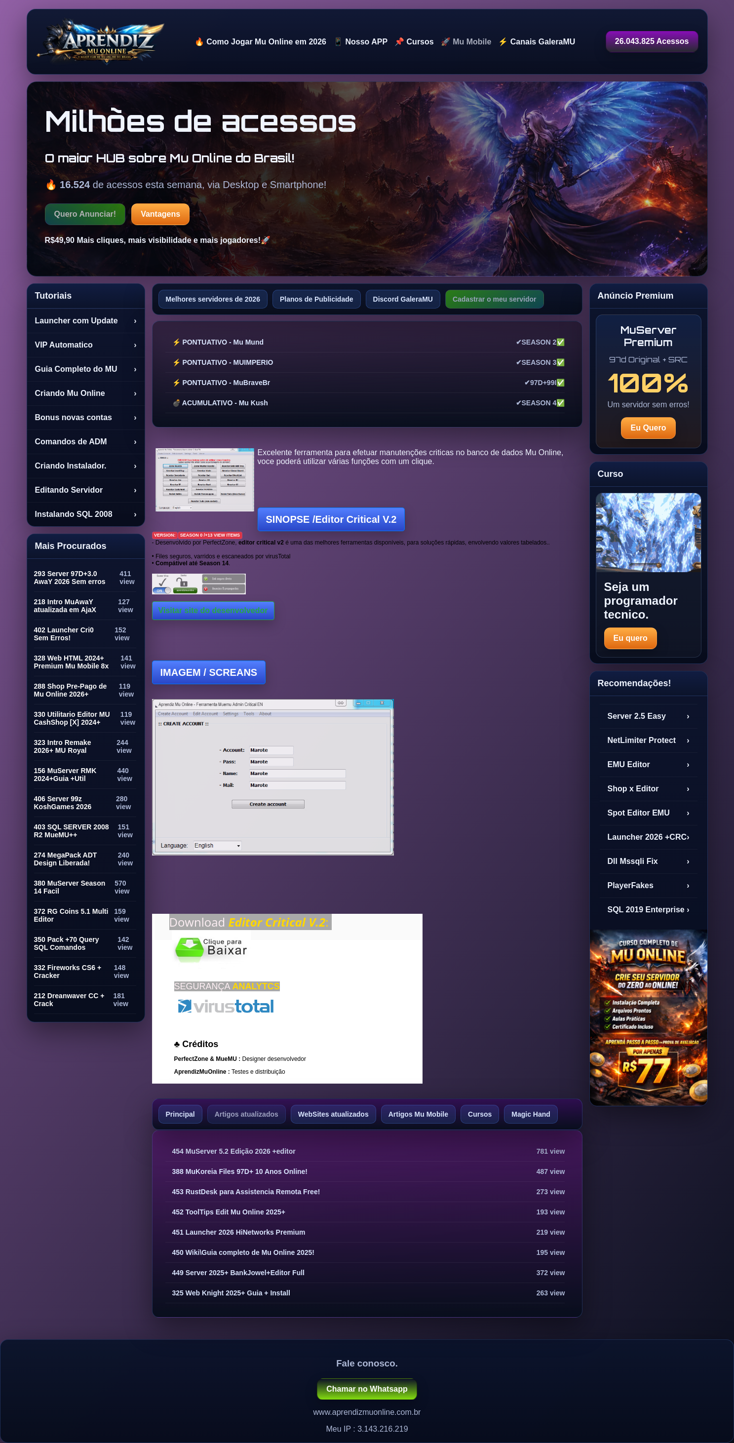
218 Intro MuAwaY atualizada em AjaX (65, 606)
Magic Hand (530, 1114)
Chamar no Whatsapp (366, 1389)
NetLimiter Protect (649, 740)
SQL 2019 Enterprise (649, 909)
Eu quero (631, 638)
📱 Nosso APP (360, 42)
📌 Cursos (414, 42)
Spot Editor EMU (649, 813)
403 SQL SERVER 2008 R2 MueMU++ (71, 831)
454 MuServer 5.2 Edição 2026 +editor (234, 1151)
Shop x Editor (649, 788)
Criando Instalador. (86, 466)
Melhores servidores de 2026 (213, 299)
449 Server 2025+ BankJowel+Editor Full (238, 1273)
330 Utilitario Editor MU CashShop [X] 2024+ (72, 718)
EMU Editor (649, 764)
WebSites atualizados (333, 1114)
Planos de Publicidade (316, 299)
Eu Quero (648, 428)
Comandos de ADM (86, 441)
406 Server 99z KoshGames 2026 (63, 803)
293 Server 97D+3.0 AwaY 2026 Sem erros (70, 577)
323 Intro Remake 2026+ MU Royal (62, 746)
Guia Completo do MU (86, 369)
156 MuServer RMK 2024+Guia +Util (65, 774)
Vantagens (160, 214)
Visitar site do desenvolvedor (213, 610)
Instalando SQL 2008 (86, 514)
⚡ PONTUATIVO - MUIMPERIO (222, 362)
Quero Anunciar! (85, 214)
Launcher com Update (86, 320)
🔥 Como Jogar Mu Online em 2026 (260, 42)
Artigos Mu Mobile (418, 1114)
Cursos (480, 1114)
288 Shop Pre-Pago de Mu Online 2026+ (70, 690)
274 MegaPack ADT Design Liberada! (65, 859)
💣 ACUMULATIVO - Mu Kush (220, 403)
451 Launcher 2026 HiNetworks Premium (239, 1232)
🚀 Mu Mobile (466, 42)
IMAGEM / (209, 672)
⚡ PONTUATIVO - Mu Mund (218, 342)
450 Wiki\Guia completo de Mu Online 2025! (243, 1252)
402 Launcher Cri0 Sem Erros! (64, 634)
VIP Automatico (86, 345)
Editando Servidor (86, 490)
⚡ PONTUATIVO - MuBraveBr (221, 383)
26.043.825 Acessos (652, 41)
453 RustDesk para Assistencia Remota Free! (246, 1192)
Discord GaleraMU (403, 299)
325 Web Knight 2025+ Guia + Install (231, 1293)
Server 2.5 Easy (649, 716)
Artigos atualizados (246, 1114)
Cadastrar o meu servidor (495, 299)
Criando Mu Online (86, 393)
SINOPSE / (331, 519)
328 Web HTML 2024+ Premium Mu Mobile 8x (71, 662)
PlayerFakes (649, 885)
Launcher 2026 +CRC (649, 837)
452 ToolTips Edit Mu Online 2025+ (228, 1212)
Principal (180, 1114)
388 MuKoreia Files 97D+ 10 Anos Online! (240, 1171)
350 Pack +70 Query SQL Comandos (66, 943)
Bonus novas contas (86, 417)
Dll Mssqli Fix (649, 861)
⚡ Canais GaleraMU (536, 42)
